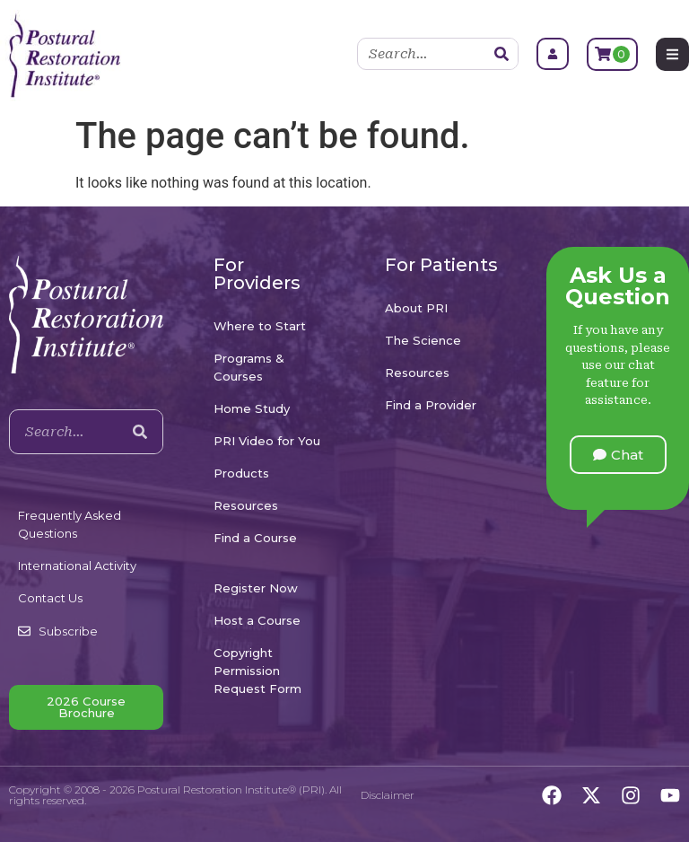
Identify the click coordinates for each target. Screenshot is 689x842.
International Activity (77, 565)
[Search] (501, 54)
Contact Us (50, 598)
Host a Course (257, 620)
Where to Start (260, 326)
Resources (246, 505)
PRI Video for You (267, 441)
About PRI (416, 308)
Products (241, 473)
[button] (618, 454)
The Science (423, 340)
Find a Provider (430, 405)
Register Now (256, 588)
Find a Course (255, 538)
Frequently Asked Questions (69, 524)
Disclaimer (387, 795)
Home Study (252, 408)
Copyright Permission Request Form (257, 670)
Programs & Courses (249, 367)
